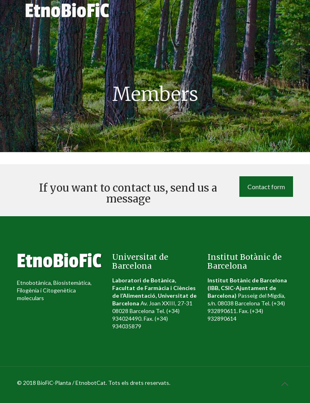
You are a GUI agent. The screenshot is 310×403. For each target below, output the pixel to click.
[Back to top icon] (284, 383)
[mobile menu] (280, 10)
